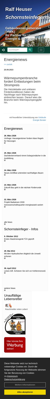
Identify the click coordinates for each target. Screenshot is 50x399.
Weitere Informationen (25, 385)
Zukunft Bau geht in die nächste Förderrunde (22, 187)
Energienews (13, 128)
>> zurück (8, 64)
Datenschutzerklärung (14, 379)
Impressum (12, 376)
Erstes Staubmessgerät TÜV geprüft (19, 239)
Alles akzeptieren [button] (25, 392)
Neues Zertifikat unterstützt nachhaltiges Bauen (23, 173)
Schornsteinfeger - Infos (21, 229)
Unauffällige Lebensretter (13, 297)
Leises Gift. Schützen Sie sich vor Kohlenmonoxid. (25, 271)
